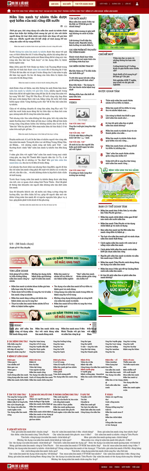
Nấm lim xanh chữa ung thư (41, 380)
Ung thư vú (58, 346)
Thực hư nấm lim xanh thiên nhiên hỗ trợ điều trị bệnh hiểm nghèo (30, 305)
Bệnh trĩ (32, 362)
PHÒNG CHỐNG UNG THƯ (74, 11)
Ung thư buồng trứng (62, 341)
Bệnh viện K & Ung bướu (17, 402)
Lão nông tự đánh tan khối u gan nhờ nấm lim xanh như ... (120, 116)
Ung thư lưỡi (58, 349)
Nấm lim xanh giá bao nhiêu (65, 367)
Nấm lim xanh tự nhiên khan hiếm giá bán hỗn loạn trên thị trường (30, 287)
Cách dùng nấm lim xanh (17, 375)
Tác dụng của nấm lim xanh (40, 375)
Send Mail (61, 26)
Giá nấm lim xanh (112, 369)
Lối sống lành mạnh (61, 402)
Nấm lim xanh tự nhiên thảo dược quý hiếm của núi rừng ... (121, 139)
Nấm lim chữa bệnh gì (113, 418)
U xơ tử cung (58, 362)
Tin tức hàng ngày (84, 4)
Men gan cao (12, 367)
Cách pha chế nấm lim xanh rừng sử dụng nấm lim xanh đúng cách (21, 331)
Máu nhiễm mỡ (129, 369)
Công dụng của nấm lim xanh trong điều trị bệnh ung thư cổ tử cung (73, 293)
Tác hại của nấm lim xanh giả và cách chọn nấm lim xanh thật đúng (120, 237)
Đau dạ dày (34, 364)
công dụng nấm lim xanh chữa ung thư (98, 451)
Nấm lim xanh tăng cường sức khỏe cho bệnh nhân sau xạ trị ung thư (29, 299)
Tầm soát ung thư (60, 397)
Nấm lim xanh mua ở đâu (114, 413)
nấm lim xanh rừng (29, 434)
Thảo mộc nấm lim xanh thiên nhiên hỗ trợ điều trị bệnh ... (119, 101)
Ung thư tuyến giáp (113, 341)
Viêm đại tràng (35, 367)
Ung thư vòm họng (37, 341)
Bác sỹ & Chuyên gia (15, 404)
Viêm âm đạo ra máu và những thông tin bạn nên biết (124, 60)
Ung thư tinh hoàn (37, 352)
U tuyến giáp (86, 371)
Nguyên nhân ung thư (16, 352)
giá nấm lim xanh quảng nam (102, 437)
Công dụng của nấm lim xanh (93, 367)
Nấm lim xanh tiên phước (64, 409)
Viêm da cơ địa (87, 362)
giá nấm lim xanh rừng (113, 431)
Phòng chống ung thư (114, 407)
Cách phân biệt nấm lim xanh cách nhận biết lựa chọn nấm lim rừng (119, 250)
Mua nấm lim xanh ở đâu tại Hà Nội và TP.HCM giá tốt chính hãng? (82, 24)
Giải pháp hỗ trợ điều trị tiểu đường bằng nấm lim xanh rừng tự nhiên (19, 277)
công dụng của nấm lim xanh (43, 437)
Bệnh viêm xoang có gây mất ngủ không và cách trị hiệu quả (82, 33)
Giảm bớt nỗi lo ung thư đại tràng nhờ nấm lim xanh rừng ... (121, 162)
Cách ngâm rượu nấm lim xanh (66, 412)
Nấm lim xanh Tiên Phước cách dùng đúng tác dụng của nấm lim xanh (120, 263)
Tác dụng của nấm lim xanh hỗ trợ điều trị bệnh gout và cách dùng (73, 287)
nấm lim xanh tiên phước (68, 434)
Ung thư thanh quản (89, 352)
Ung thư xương (129, 341)
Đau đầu (108, 367)
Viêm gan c (12, 369)
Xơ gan (10, 372)
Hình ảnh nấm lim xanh (90, 409)
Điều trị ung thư (13, 346)
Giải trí (108, 409)
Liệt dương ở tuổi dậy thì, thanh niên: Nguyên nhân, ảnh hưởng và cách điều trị (81, 42)
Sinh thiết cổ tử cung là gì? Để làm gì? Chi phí (125, 75)
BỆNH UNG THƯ (36, 11)
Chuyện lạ (85, 402)
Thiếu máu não (129, 362)
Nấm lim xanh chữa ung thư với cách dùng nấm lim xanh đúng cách (47, 331)
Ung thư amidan (112, 349)
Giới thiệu (103, 4)
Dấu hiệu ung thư (14, 344)
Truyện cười (86, 397)
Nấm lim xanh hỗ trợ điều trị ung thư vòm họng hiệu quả (73, 305)
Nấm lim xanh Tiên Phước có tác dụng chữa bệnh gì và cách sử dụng (118, 224)
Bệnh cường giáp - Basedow (92, 374)
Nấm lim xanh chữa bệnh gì (40, 404)
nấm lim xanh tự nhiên (109, 434)
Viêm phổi (57, 371)
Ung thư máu (58, 344)
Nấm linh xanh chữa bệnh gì (41, 411)
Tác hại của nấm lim (89, 407)
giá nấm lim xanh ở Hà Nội (118, 448)
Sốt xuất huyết (129, 372)
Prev (11, 327)
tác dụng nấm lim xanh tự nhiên (30, 448)
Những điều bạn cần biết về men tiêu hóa (81, 95)
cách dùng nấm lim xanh (36, 451)
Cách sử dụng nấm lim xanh (41, 377)
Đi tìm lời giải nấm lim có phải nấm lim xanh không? (119, 124)
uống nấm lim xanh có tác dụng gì (79, 448)
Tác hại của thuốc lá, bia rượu (65, 399)
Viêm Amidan (111, 362)
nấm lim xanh (39, 69)
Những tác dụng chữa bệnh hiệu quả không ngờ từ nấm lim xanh (41, 276)
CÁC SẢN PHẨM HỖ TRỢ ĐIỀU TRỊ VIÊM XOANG (82, 51)
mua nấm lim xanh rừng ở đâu (124, 445)
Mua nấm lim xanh (131, 375)
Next (94, 327)
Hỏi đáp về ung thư (15, 349)
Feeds (117, 467)
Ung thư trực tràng (113, 344)
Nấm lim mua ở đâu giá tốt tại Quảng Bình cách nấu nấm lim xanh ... (120, 270)
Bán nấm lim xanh (113, 372)
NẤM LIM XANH (111, 11)
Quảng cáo (116, 4)
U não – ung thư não (89, 346)
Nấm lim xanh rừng (37, 372)
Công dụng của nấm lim (90, 412)
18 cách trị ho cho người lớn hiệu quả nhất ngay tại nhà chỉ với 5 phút (81, 146)
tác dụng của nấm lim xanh (25, 442)
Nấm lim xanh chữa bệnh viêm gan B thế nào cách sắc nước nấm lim (119, 218)
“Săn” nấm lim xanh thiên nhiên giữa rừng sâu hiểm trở (86, 276)
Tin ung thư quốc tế (15, 399)
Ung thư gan (86, 341)
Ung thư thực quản (37, 349)
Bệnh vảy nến (86, 364)
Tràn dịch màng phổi (62, 374)
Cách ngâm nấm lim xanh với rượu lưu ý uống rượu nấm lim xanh (119, 244)
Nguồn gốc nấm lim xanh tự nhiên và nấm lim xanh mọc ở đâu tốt (120, 257)
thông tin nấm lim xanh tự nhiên (30, 51)
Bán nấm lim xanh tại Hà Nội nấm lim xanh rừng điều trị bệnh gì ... (118, 231)
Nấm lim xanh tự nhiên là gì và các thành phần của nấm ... (121, 132)
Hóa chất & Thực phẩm (62, 404)
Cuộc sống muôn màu (112, 403)
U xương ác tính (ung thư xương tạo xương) (80, 174)
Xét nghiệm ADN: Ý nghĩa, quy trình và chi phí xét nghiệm (125, 82)
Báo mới (67, 4)
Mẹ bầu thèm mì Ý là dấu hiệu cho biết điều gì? (82, 72)
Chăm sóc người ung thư (39, 399)
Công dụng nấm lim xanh (17, 377)
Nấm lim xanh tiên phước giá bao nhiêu (40, 418)
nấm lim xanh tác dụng (73, 442)
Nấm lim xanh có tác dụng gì (41, 414)
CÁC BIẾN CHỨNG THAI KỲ (81, 66)
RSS (110, 467)
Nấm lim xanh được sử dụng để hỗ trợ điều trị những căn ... (121, 147)
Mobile (104, 467)
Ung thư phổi (86, 344)
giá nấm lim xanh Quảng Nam (27, 456)
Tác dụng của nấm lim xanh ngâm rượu (16, 408)
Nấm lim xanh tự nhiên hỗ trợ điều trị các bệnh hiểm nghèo (63, 276)
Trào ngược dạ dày (37, 369)
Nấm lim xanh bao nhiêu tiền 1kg (39, 407)
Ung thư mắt (128, 344)
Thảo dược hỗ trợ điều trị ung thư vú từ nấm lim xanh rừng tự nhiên (31, 293)
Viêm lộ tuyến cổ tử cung (63, 364)
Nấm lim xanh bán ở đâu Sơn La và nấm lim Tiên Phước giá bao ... (119, 211)
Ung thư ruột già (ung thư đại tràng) (82, 127)
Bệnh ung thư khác (131, 349)
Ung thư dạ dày (129, 346)
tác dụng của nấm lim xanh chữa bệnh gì (43, 440)
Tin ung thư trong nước (17, 397)
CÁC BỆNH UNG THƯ (18, 341)
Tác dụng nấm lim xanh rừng (65, 376)
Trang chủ (9, 10)
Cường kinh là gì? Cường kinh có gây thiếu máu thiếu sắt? (126, 68)
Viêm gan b (12, 362)
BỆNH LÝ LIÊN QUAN (94, 11)
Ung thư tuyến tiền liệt (38, 346)
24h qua (55, 4)
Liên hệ (128, 4)
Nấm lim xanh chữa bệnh (18, 380)
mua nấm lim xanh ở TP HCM (73, 445)
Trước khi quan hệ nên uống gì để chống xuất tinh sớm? (82, 79)
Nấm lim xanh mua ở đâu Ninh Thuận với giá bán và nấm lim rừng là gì (73, 331)
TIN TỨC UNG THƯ (20, 11)
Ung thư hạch (59, 352)
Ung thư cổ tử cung (37, 344)
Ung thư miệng (111, 346)
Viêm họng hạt (111, 364)
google (65, 26)
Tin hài (84, 399)
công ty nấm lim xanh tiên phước (109, 440)
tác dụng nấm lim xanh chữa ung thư (75, 459)
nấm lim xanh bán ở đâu (70, 431)
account (137, 3)
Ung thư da (110, 352)
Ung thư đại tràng (88, 349)
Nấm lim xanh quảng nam (64, 407)
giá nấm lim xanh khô (25, 431)
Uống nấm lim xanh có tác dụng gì (113, 423)
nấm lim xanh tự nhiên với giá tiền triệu (29, 90)
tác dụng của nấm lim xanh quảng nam (111, 442)
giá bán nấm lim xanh (25, 445)
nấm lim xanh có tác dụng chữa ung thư (115, 456)
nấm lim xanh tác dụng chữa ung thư (30, 453)
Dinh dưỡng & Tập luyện (39, 401)
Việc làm (135, 467)
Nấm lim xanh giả (88, 404)
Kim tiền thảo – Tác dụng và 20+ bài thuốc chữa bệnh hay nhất (82, 87)
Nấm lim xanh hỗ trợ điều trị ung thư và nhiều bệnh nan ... (121, 109)
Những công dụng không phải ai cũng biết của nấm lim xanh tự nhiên (73, 299)
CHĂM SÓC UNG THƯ (53, 11)
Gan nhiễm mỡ (13, 364)
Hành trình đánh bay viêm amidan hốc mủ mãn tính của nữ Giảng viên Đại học (82, 59)
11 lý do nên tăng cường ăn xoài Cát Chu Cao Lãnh (81, 136)
